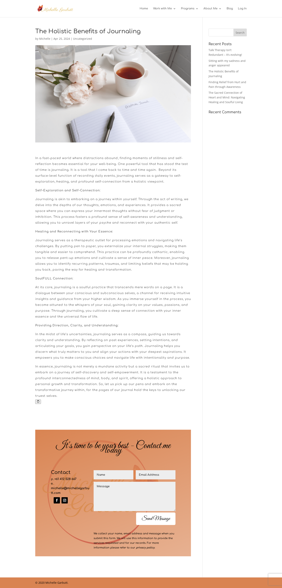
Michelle (44, 39)
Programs (187, 8)
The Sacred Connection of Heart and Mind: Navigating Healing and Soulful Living (227, 97)
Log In (242, 8)
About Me (210, 8)
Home (144, 8)
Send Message (156, 518)
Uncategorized (82, 39)
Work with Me (162, 8)
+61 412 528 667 (65, 479)
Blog (230, 8)
